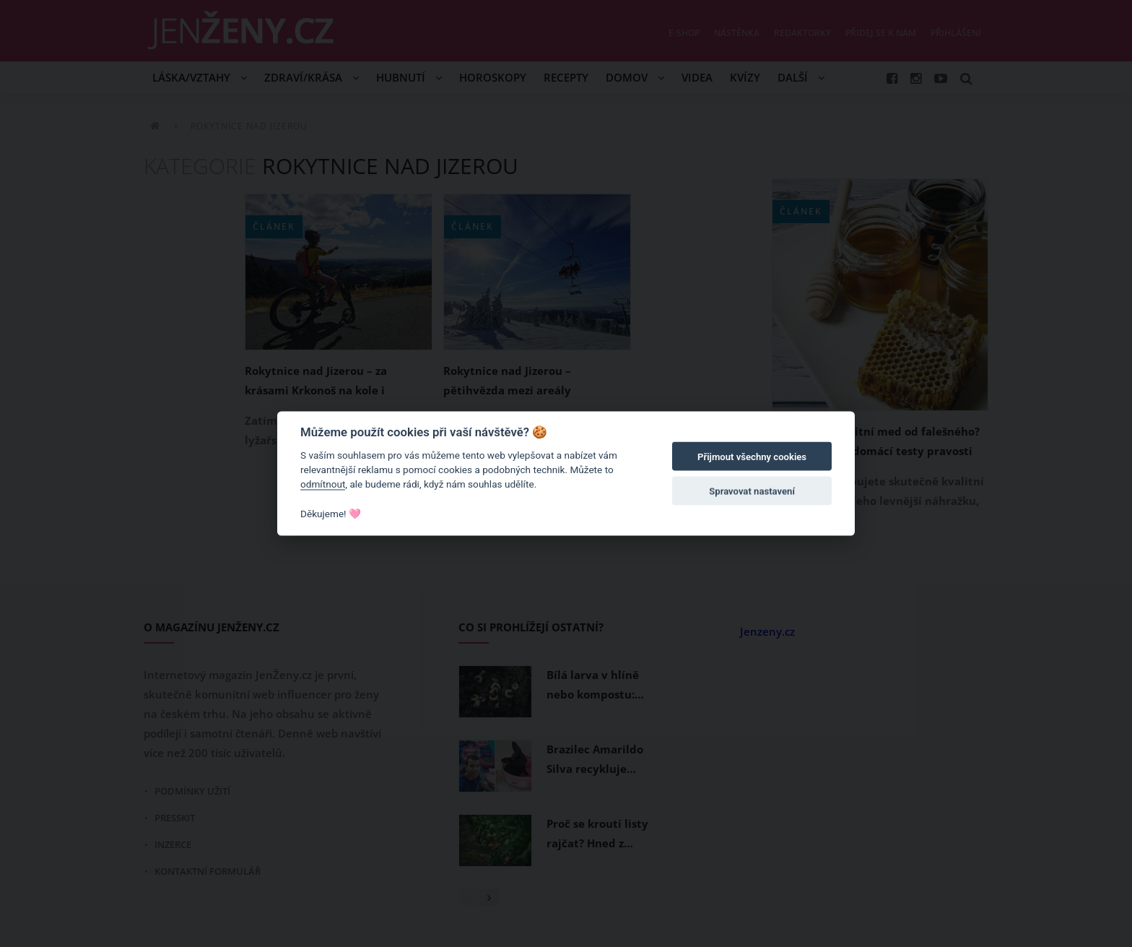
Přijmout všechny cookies (751, 456)
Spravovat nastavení (752, 491)
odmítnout (322, 484)
